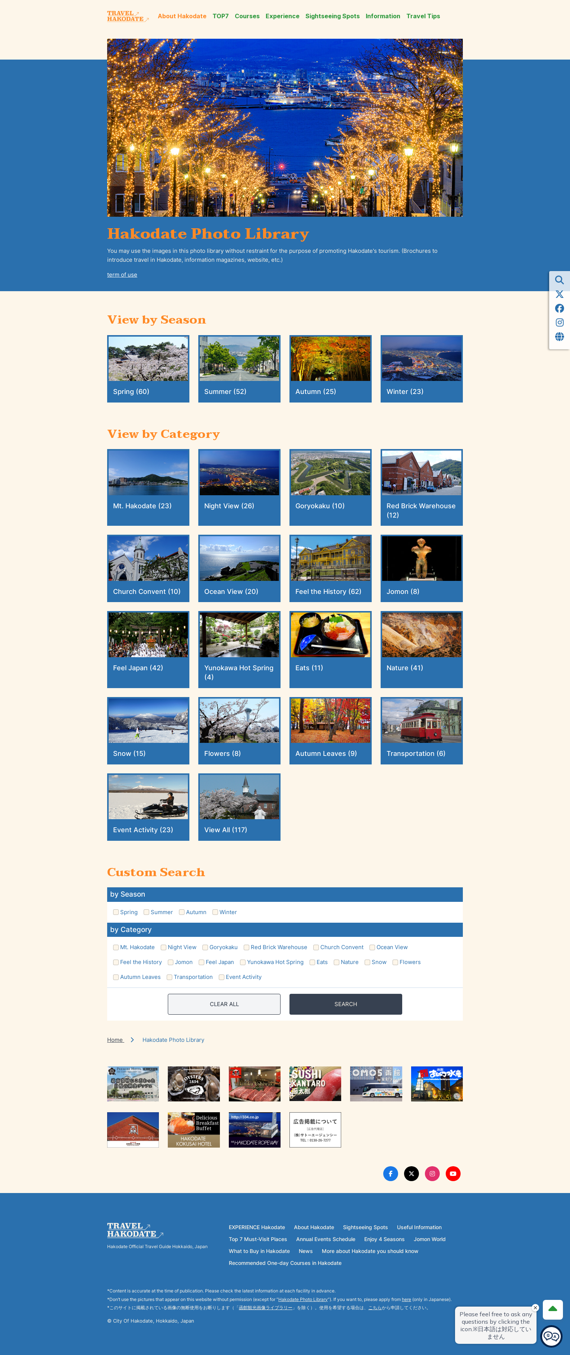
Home (115, 1039)
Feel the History (141, 962)
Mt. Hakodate (137, 947)
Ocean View (392, 947)
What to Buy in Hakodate (259, 1251)
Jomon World (430, 1239)
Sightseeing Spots (332, 16)
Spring (129, 912)
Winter (228, 912)
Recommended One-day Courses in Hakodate (285, 1263)
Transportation (193, 976)
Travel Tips (423, 16)
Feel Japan (220, 962)
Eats (322, 962)
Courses (247, 16)
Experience (283, 16)
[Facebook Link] (390, 1173)
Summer (162, 912)
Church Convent (342, 947)
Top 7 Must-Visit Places (258, 1239)
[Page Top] (552, 1308)
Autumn (196, 912)
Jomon (184, 962)
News (306, 1251)
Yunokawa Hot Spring (275, 962)
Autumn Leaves (140, 976)
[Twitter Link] (411, 1173)
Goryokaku (223, 947)
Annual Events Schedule (325, 1239)
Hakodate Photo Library (303, 1299)
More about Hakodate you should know (370, 1251)
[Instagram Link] (432, 1173)
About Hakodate (182, 16)
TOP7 (220, 16)
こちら (375, 1307)
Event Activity (244, 976)
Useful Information (419, 1227)
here (406, 1299)
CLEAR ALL (224, 1004)
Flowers (410, 962)
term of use (122, 274)
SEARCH (345, 1004)
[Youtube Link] (453, 1173)
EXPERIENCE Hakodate (257, 1227)
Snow (379, 962)
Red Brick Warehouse (279, 947)
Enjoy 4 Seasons (384, 1239)
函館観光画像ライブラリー (265, 1307)
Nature (350, 962)
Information (383, 16)
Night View (182, 947)
